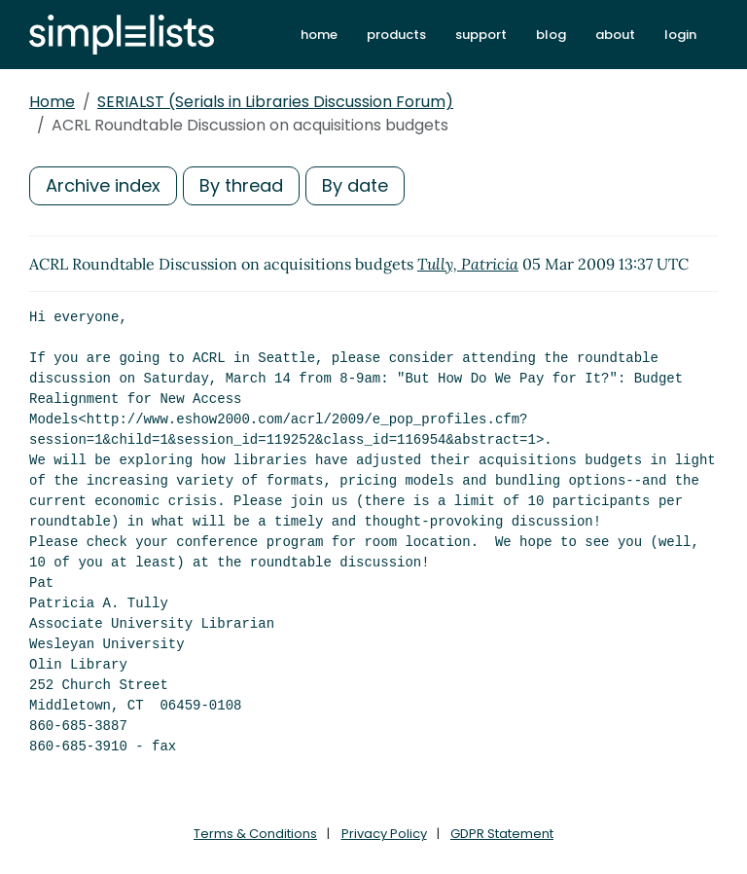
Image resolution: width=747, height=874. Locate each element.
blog (551, 34)
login (680, 34)
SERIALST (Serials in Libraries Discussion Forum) (275, 102)
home (319, 34)
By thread (241, 185)
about (615, 34)
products (396, 34)
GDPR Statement (501, 833)
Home (52, 102)
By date (355, 185)
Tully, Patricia (467, 263)
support (481, 34)
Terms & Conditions (255, 833)
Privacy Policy (384, 833)
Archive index (103, 185)
